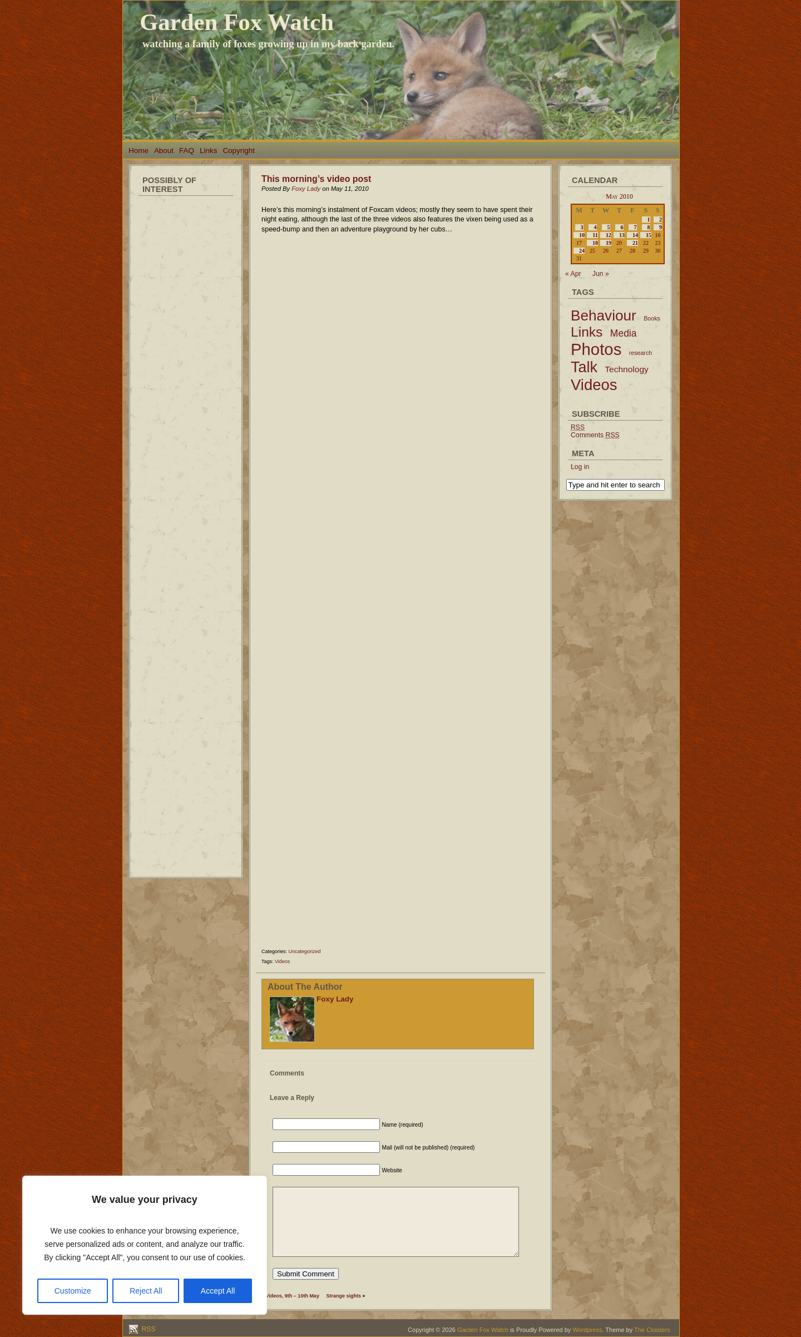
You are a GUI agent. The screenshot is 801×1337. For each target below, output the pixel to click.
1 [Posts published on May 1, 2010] (648, 219)
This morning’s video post (316, 179)
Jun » (600, 274)
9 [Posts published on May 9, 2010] (660, 227)
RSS (148, 1329)
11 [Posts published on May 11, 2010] (594, 235)
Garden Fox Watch (237, 22)
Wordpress (587, 1329)
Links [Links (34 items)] (586, 331)
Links (208, 150)
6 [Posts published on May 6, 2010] (622, 227)
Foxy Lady (305, 188)
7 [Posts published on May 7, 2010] (635, 227)
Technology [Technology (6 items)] (627, 369)
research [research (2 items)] (640, 352)
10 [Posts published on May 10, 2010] (582, 235)
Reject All (146, 1290)
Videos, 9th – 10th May (292, 1296)
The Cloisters (652, 1329)
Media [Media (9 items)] (623, 333)
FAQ (186, 150)
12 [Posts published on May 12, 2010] (608, 235)
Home (138, 150)
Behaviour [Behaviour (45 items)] (603, 315)
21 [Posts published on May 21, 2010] (635, 243)
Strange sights (343, 1296)
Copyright (238, 150)
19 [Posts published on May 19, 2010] (608, 243)
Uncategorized (305, 951)
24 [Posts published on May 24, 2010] (582, 251)
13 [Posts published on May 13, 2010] (622, 235)
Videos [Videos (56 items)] (594, 384)
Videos (282, 961)
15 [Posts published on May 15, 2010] (648, 235)
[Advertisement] (185, 367)
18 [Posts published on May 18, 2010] (595, 243)
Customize (73, 1290)
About (164, 150)
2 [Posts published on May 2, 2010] (660, 219)
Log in (580, 467)
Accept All (218, 1290)
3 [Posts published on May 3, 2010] (582, 227)
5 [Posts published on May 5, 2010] (608, 227)
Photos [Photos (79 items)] (596, 349)
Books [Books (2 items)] (652, 318)
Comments (595, 435)
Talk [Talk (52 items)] (584, 367)
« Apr (573, 274)
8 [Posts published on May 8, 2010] (648, 227)
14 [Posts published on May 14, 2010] (635, 235)
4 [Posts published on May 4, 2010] (595, 227)
